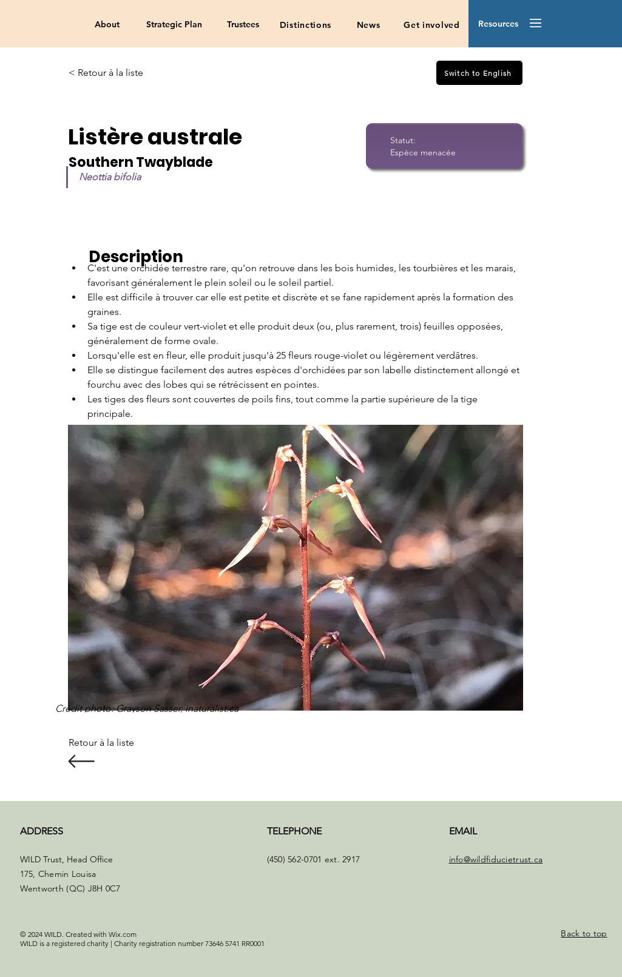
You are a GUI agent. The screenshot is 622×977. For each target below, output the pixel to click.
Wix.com (123, 934)
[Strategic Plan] (173, 25)
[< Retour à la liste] (108, 73)
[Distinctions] (305, 25)
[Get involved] (431, 25)
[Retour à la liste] (108, 743)
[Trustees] (243, 25)
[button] (497, 24)
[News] (368, 25)
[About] (107, 25)
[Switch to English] (479, 73)
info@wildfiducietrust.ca (496, 859)
